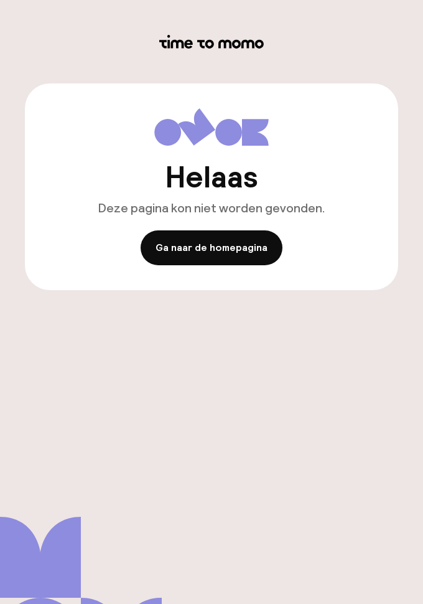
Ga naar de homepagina (211, 248)
